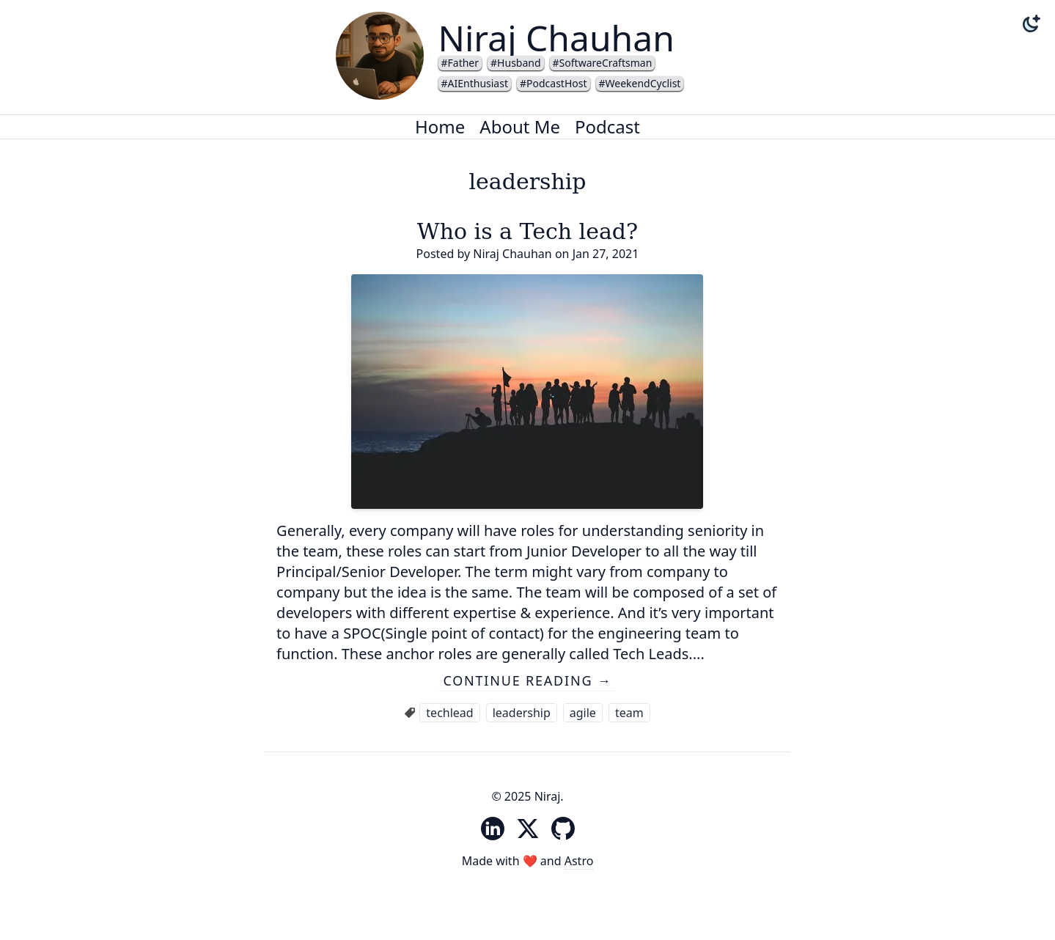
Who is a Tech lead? (527, 231)
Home (440, 126)
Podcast (607, 126)
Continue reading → (527, 680)
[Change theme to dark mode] (1031, 23)
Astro (579, 861)
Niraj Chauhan (556, 38)
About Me (519, 126)
